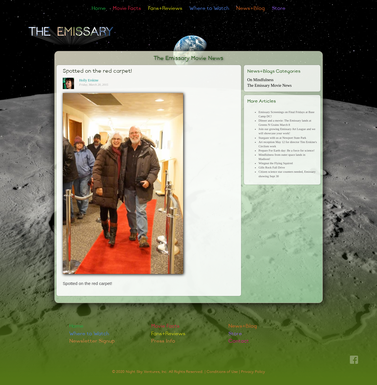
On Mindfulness (260, 79)
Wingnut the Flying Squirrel (276, 163)
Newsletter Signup (92, 341)
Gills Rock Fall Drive (272, 167)
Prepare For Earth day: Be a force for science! (287, 150)
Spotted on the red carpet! (97, 71)
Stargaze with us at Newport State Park (282, 137)
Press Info (163, 341)
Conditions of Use (222, 371)
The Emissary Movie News (188, 58)
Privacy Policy (253, 371)
